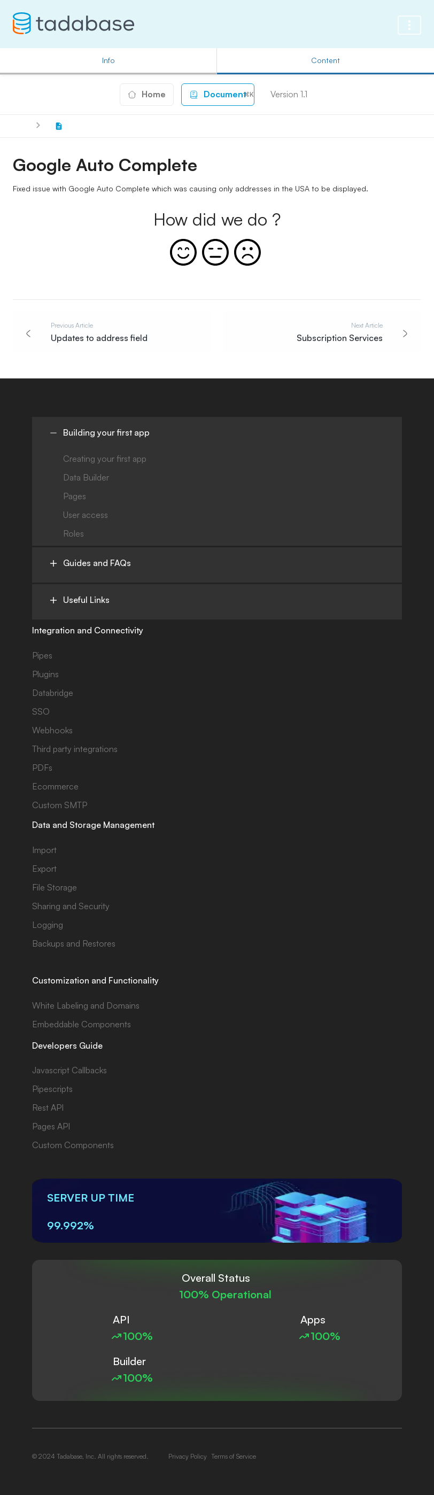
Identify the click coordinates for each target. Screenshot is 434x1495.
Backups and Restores (73, 943)
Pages (74, 496)
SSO (41, 711)
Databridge (52, 692)
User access (85, 514)
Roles (73, 533)
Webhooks (52, 730)
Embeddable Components (81, 1024)
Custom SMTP (59, 805)
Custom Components (73, 1145)
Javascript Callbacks (69, 1070)
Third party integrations (75, 748)
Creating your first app (104, 458)
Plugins (45, 674)
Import (44, 850)
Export (44, 868)
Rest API (48, 1107)
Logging (47, 924)
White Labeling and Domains (86, 1005)
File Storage (54, 887)
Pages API (51, 1126)
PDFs (42, 767)
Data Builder (86, 477)
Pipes (42, 655)
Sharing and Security (71, 906)
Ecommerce (55, 786)
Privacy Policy (187, 1456)
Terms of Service (233, 1456)
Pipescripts (52, 1088)
